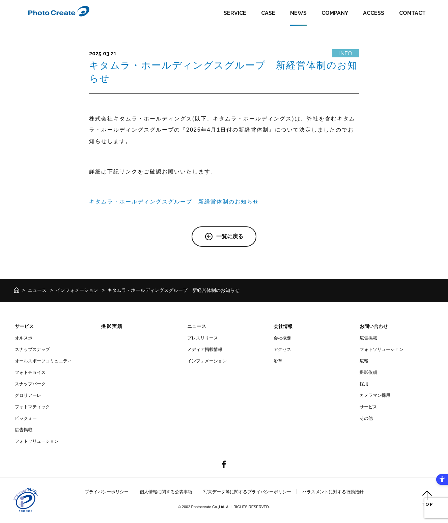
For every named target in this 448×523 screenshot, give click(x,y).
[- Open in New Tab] (224, 465)
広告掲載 (23, 429)
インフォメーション (77, 290)
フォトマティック (32, 406)
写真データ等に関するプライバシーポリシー (247, 491)
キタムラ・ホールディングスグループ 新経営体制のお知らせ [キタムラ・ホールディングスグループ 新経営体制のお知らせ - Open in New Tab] (174, 201)
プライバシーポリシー (107, 491)
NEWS (298, 13)
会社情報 (283, 326)
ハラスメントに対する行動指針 (333, 491)
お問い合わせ (374, 326)
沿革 (278, 360)
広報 (364, 360)
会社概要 (282, 337)
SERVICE (235, 13)
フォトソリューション (37, 441)
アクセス (282, 349)
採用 (364, 383)
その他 (366, 418)
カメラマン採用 (375, 395)
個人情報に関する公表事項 (166, 491)
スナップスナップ (32, 349)
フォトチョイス (30, 372)
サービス (24, 326)
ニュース (37, 290)
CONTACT (412, 13)
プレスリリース (202, 337)
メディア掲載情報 (204, 349)
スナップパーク (30, 383)
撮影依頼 (368, 372)
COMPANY (334, 13)
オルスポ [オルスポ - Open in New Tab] (23, 337)
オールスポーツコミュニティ (43, 360)
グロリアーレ (28, 395)
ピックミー (26, 418)
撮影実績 (112, 326)
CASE (268, 13)
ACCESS (373, 13)
